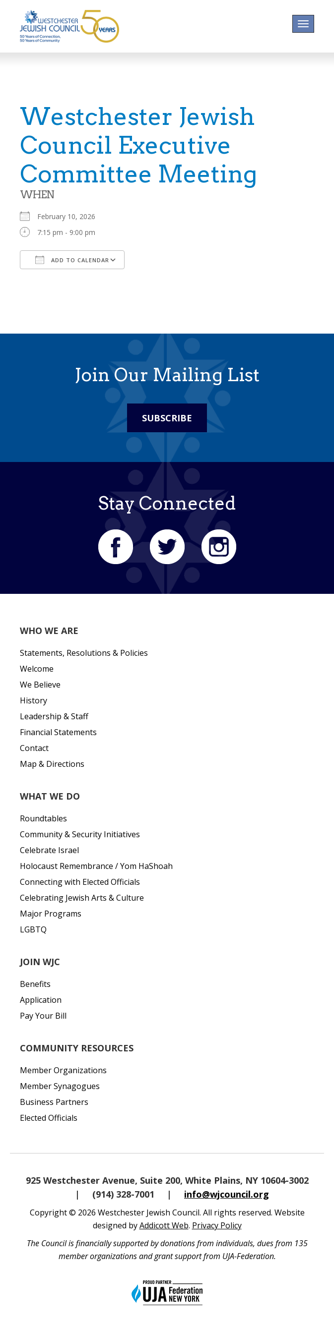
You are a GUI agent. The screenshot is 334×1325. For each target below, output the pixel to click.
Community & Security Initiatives (80, 834)
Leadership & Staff (54, 716)
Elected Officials (48, 1117)
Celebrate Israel (49, 850)
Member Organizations (63, 1070)
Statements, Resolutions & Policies (84, 652)
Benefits (35, 984)
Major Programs (50, 913)
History (33, 700)
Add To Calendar (72, 259)
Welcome (37, 668)
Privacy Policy (217, 1225)
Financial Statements (58, 732)
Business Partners (54, 1101)
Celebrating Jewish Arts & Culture (82, 897)
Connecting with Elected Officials (80, 881)
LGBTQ (33, 929)
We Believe (40, 684)
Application (41, 999)
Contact (34, 748)
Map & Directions (52, 763)
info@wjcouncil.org (226, 1194)
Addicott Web (164, 1225)
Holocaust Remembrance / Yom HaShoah (96, 866)
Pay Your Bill (43, 1015)
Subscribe (167, 418)
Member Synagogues (60, 1086)
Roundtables (43, 818)
